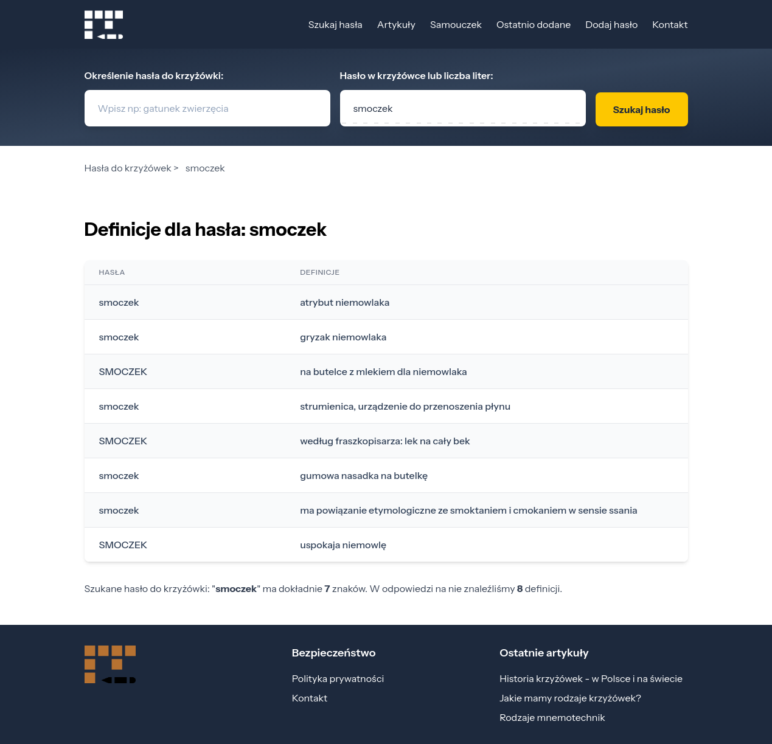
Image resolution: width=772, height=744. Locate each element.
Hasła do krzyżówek (128, 168)
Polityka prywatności (338, 678)
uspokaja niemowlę (343, 545)
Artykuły (396, 24)
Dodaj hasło (611, 24)
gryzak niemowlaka (343, 337)
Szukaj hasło (641, 109)
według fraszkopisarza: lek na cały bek (385, 441)
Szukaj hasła (335, 24)
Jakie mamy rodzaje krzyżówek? (570, 698)
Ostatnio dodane (533, 24)
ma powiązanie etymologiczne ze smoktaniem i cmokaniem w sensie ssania (469, 510)
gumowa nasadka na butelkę (364, 475)
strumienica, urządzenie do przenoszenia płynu (405, 406)
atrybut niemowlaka (344, 302)
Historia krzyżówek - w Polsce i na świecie (591, 678)
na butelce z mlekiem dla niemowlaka (383, 371)
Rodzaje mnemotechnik (552, 717)
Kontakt (669, 24)
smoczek (119, 302)
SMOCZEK (123, 371)
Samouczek (456, 24)
